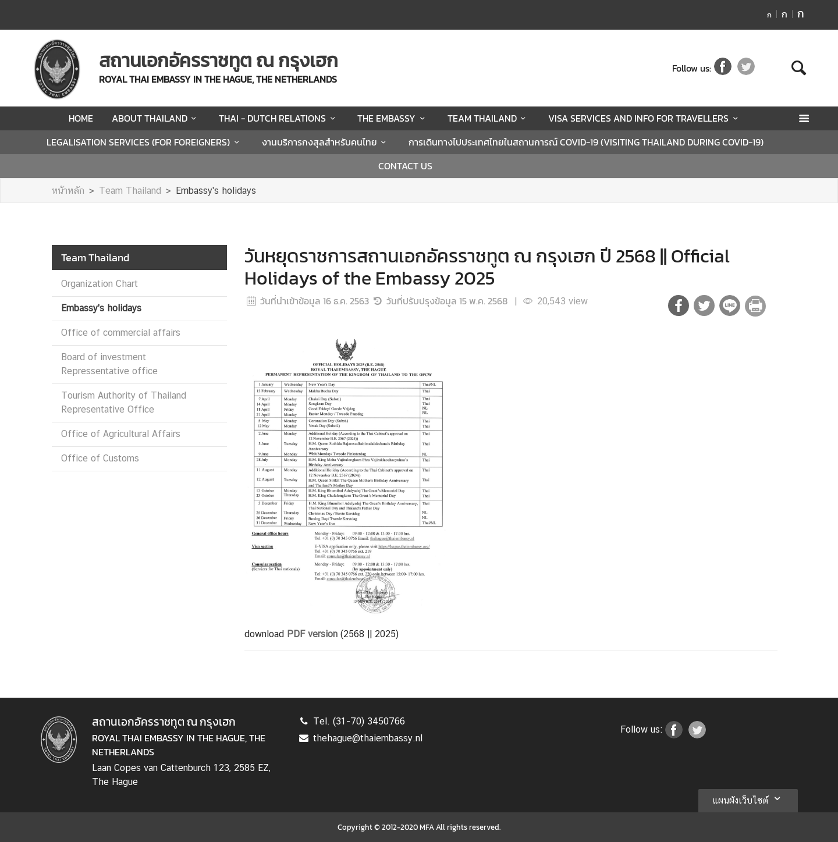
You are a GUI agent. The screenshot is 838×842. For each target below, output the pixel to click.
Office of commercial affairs (120, 332)
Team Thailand (130, 190)
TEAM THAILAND (489, 118)
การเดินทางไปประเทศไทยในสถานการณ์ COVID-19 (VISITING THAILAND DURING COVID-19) (586, 142)
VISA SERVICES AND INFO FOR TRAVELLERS (644, 118)
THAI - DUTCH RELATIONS (279, 118)
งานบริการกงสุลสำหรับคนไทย (326, 142)
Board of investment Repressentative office (109, 363)
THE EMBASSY (392, 118)
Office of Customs (100, 458)
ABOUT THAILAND (156, 118)
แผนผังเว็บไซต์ (748, 798)
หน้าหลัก (68, 190)
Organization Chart (99, 283)
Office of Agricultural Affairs (120, 433)
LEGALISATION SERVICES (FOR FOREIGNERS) (145, 142)
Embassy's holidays (216, 190)
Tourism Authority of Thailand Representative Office (123, 402)
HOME (81, 118)
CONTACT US (405, 166)
